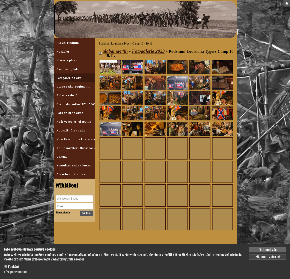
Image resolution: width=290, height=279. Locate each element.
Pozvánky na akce (69, 113)
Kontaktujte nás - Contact (74, 165)
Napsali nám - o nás (70, 130)
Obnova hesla (63, 212)
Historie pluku (66, 60)
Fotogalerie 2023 (148, 51)
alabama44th (115, 51)
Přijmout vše (268, 250)
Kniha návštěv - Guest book (74, 148)
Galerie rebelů (66, 95)
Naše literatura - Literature (74, 139)
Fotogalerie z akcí (69, 78)
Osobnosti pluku (68, 69)
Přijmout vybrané (267, 257)
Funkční (13, 267)
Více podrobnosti (15, 272)
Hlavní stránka (67, 43)
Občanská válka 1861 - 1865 (74, 104)
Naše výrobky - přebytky (73, 121)
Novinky (62, 51)
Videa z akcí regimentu (73, 86)
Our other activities (70, 174)
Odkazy (61, 156)
